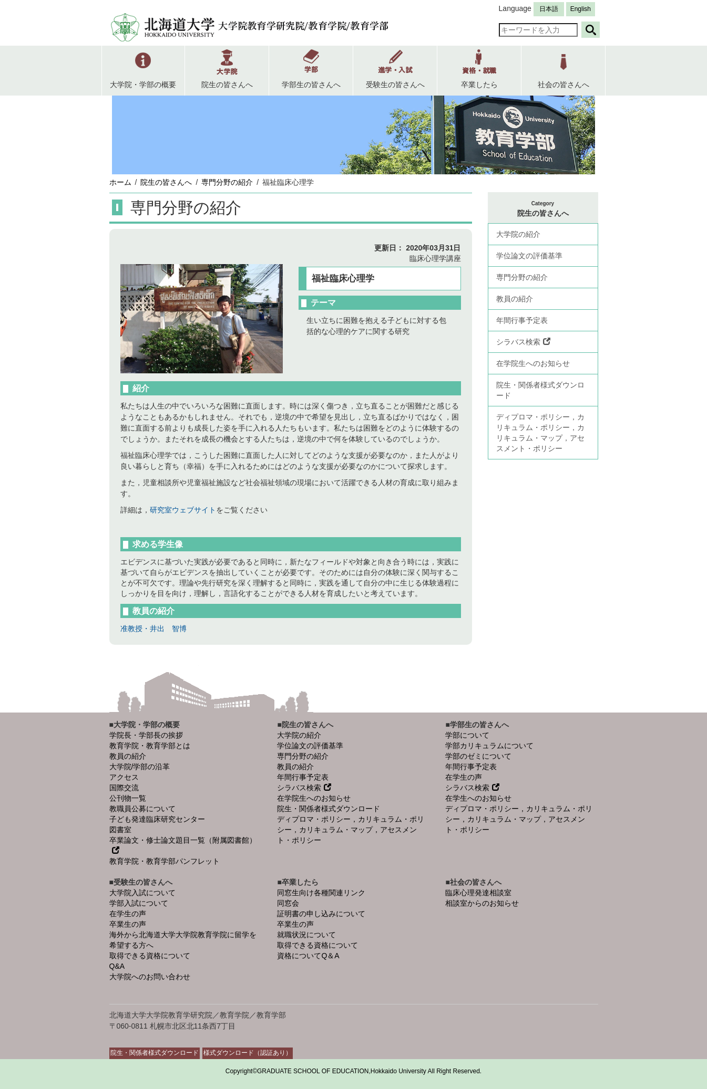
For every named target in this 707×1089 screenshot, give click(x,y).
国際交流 (124, 787)
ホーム (120, 182)
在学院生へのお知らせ (533, 363)
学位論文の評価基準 (529, 256)
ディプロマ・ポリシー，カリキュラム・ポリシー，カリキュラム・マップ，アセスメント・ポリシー (540, 433)
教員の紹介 (514, 299)
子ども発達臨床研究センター (157, 819)
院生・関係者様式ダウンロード (540, 390)
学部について (467, 735)
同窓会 (288, 903)
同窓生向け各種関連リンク (321, 892)
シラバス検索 (523, 342)
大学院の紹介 (518, 234)
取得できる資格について (149, 955)
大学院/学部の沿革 (139, 766)
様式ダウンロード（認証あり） (247, 1052)
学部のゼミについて (478, 756)
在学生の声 (463, 777)
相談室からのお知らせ (482, 903)
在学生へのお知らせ (478, 798)
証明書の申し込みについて (321, 913)
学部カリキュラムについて (489, 745)
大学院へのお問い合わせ (149, 976)
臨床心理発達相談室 (478, 892)
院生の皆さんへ (166, 182)
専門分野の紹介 (227, 182)
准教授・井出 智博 (153, 628)
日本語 (548, 9)
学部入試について (138, 903)
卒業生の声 (127, 924)
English (580, 9)
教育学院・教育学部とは (149, 745)
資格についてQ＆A (308, 955)
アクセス (124, 777)
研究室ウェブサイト (183, 510)
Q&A (117, 966)
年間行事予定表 (522, 320)
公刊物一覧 (127, 798)
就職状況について (306, 934)
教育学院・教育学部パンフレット (164, 861)
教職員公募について (142, 808)
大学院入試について (142, 892)
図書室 (120, 829)
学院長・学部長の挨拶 (146, 735)
